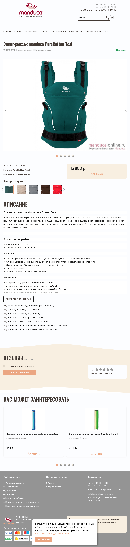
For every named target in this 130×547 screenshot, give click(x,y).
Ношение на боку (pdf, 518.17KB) (24, 313)
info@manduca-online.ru (100, 494)
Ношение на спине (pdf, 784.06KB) (25, 317)
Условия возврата (14, 483)
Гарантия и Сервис (15, 498)
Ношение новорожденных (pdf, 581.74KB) (28, 321)
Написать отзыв (42, 50)
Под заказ (97, 174)
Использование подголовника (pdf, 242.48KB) (31, 305)
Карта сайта (54, 486)
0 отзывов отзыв (24, 50)
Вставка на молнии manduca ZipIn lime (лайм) (93, 434)
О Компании (11, 486)
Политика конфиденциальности (22, 502)
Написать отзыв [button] (19, 372)
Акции (51, 483)
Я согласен (43, 539)
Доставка (10, 490)
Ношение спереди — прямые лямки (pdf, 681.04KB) (33, 329)
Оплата (9, 494)
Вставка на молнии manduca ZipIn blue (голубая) (32, 434)
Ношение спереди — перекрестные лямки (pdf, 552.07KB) (37, 325)
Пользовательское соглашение (22, 506)
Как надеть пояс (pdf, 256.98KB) (24, 309)
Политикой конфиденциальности (52, 533)
